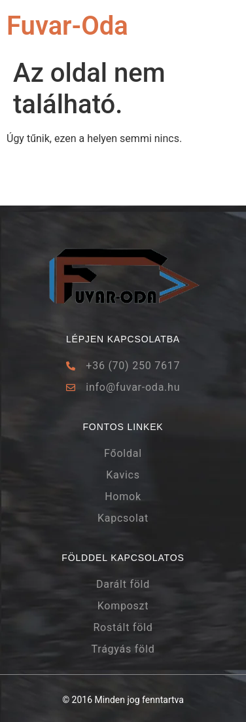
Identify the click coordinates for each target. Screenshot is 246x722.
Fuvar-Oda (67, 25)
